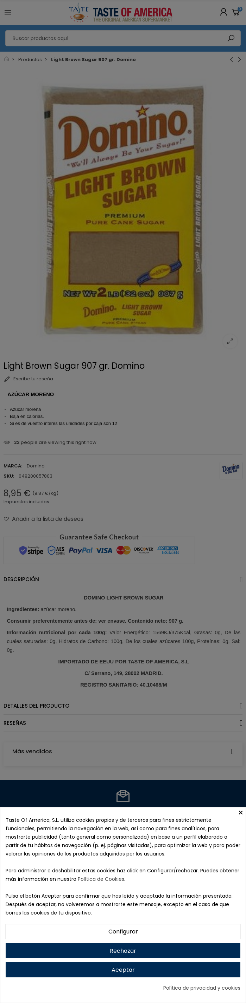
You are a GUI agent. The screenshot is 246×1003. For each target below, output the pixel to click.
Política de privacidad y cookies (201, 987)
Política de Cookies (101, 879)
